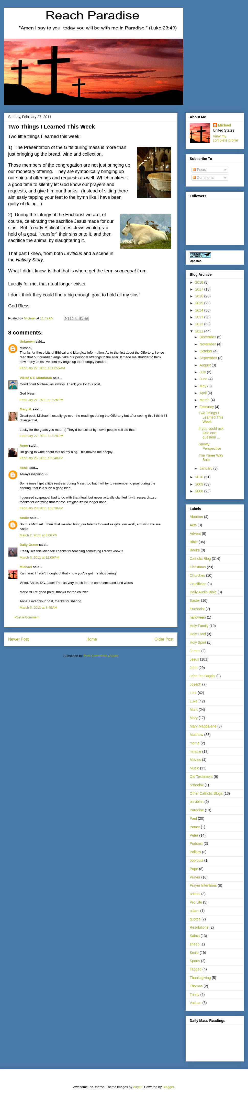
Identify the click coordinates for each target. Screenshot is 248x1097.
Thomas (196, 986)
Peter (194, 835)
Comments (203, 178)
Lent (193, 693)
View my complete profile (225, 138)
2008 (199, 491)
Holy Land (198, 634)
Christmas (198, 567)
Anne (24, 445)
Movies (195, 760)
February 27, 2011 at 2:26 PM (41, 400)
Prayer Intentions (203, 885)
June (203, 379)
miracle (195, 751)
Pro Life (196, 902)
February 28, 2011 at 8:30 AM (41, 508)
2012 (199, 324)
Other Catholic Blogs (206, 793)
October (206, 351)
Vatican (195, 1003)
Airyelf (137, 1087)
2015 (199, 303)
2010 (199, 477)
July (203, 372)
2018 (199, 282)
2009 (199, 484)
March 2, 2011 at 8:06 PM (39, 535)
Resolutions (199, 927)
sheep (194, 944)
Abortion (196, 517)
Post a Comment (27, 617)
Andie (24, 518)
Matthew (196, 735)
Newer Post (18, 639)
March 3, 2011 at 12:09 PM (39, 557)
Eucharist (197, 609)
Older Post (163, 639)
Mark (194, 710)
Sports (195, 961)
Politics (195, 852)
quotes (195, 919)
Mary (194, 718)
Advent (195, 534)
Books (195, 550)
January (206, 468)
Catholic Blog (200, 559)
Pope (194, 869)
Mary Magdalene (203, 726)
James (195, 651)
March (204, 400)
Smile (194, 953)
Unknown (27, 341)
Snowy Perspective (210, 446)
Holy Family (199, 626)
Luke (193, 701)
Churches (197, 575)
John (193, 668)
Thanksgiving (200, 978)
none (24, 468)
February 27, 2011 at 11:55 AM (42, 368)
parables (197, 802)
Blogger (168, 1087)
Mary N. (26, 409)
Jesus (194, 659)
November (208, 344)
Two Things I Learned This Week (211, 417)
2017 (199, 289)
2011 (199, 331)
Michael (26, 567)
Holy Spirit (198, 642)
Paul (193, 818)
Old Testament (201, 777)
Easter (195, 600)
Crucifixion (198, 584)
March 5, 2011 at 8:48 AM (38, 607)
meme (195, 743)
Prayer (195, 877)
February (207, 407)
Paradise (197, 810)
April (203, 393)
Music (194, 768)
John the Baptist (202, 676)
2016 (199, 296)
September (208, 358)
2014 (199, 310)
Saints (195, 936)
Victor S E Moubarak (36, 378)
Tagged (195, 969)
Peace (195, 827)
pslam (194, 911)
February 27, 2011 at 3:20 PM (41, 436)
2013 (199, 317)
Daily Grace (29, 545)
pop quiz (196, 860)
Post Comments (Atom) (101, 656)
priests (195, 894)
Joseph (195, 684)
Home (91, 639)
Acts (193, 525)
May (203, 386)
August (205, 365)
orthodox (197, 785)
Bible (194, 542)
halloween (198, 617)
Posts (199, 170)
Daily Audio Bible (203, 592)
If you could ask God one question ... (211, 432)
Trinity (194, 994)
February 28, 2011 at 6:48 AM (41, 458)
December (208, 337)
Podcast (196, 843)
